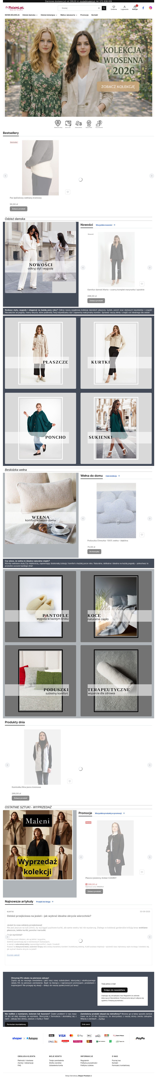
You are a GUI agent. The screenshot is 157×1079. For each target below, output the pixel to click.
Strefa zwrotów (55, 1063)
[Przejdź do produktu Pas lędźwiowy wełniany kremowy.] (40, 167)
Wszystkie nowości (105, 225)
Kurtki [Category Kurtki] (10, 912)
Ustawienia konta (56, 1065)
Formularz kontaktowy (16, 1024)
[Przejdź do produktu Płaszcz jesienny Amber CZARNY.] (115, 848)
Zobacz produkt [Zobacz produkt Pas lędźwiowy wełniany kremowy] (18, 209)
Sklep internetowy (77, 1076)
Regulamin (85, 1060)
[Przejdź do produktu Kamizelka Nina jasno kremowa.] (42, 757)
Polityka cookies (87, 1065)
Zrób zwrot (86, 1024)
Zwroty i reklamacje (25, 1063)
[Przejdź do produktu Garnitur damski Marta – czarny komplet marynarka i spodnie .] (116, 259)
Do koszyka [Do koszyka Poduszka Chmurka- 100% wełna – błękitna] (94, 551)
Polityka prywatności (89, 1063)
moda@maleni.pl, (88, 1)
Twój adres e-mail (108, 984)
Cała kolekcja (113, 476)
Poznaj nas (116, 1060)
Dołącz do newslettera (114, 990)
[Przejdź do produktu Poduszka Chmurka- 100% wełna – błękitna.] (116, 510)
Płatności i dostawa (25, 1060)
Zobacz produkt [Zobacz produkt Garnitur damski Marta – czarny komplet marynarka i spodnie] (96, 301)
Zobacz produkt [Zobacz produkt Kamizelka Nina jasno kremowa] (20, 798)
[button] (104, 8)
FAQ (19, 1065)
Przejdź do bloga (45, 902)
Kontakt (115, 1063)
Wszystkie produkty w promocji (110, 813)
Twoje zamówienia (56, 1060)
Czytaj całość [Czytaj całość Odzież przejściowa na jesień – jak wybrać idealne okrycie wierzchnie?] (13, 955)
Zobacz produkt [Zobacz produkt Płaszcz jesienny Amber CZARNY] (94, 891)
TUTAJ (102, 1019)
